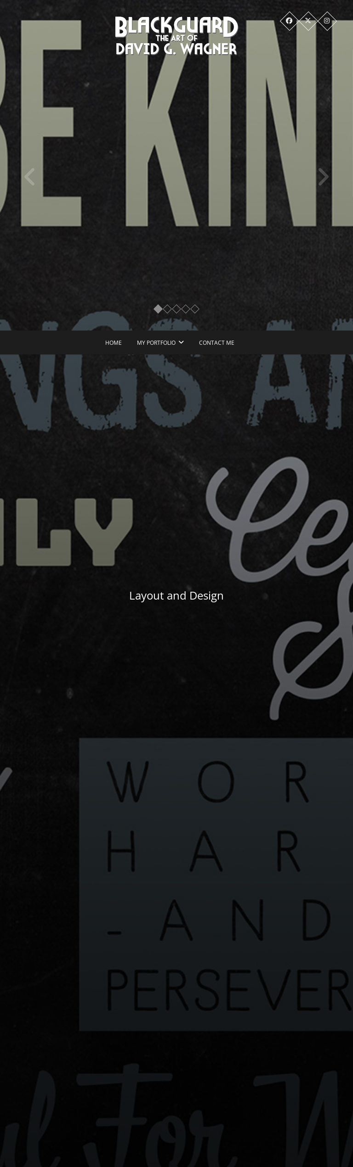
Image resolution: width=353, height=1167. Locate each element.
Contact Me (216, 343)
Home (113, 343)
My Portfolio (156, 343)
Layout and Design (180, 595)
